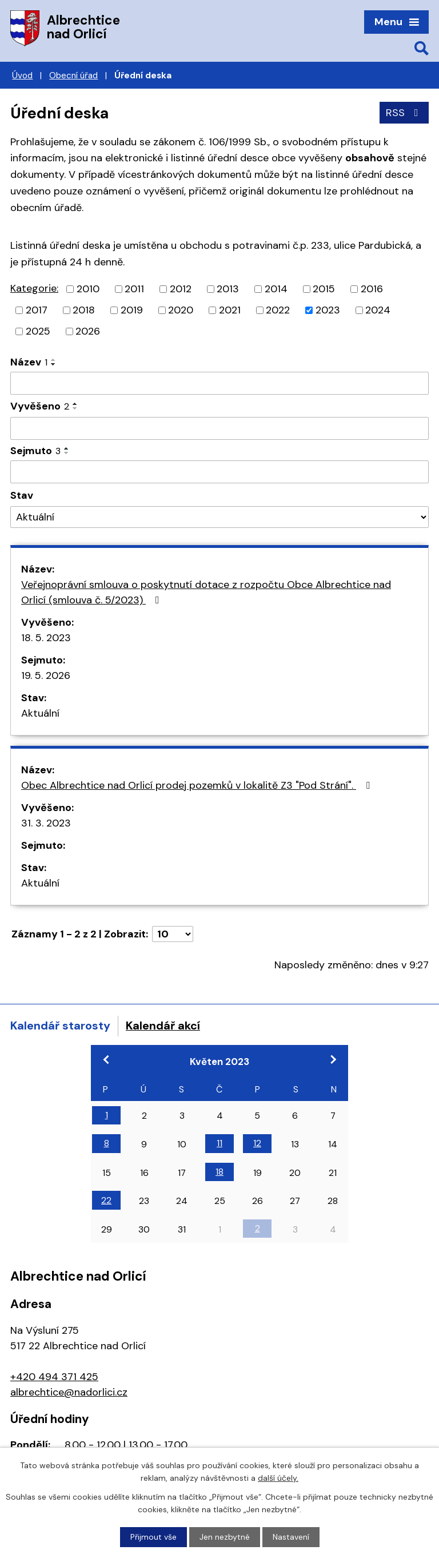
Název (28, 362)
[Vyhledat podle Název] (219, 383)
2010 (88, 289)
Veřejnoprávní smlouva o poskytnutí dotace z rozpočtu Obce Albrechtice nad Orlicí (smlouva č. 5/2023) (206, 592)
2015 (324, 289)
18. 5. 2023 (46, 638)
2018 (84, 310)
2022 (278, 310)
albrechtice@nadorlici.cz (68, 1392)
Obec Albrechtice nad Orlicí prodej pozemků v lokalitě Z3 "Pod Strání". (197, 785)
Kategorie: (34, 288)
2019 (132, 310)
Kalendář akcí (163, 1025)
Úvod (22, 75)
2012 (180, 289)
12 (257, 1143)
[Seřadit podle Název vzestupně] (53, 359)
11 (219, 1143)
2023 (328, 310)
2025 (38, 331)
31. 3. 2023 (46, 823)
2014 (276, 289)
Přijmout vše (153, 1537)
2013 (228, 289)
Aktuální (40, 713)
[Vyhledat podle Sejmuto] (219, 471)
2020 (180, 310)
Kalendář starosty (60, 1025)
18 (219, 1172)
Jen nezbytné (224, 1537)
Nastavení (291, 1537)
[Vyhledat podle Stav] (219, 517)
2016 (372, 289)
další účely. (278, 1478)
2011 (134, 289)
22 (106, 1200)
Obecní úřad (73, 75)
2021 (230, 310)
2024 (377, 310)
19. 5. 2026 (45, 675)
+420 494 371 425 (54, 1377)
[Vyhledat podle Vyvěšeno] (219, 428)
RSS (404, 113)
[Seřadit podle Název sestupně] (53, 364)
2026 (87, 331)
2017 (36, 310)
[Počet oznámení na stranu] (172, 934)
